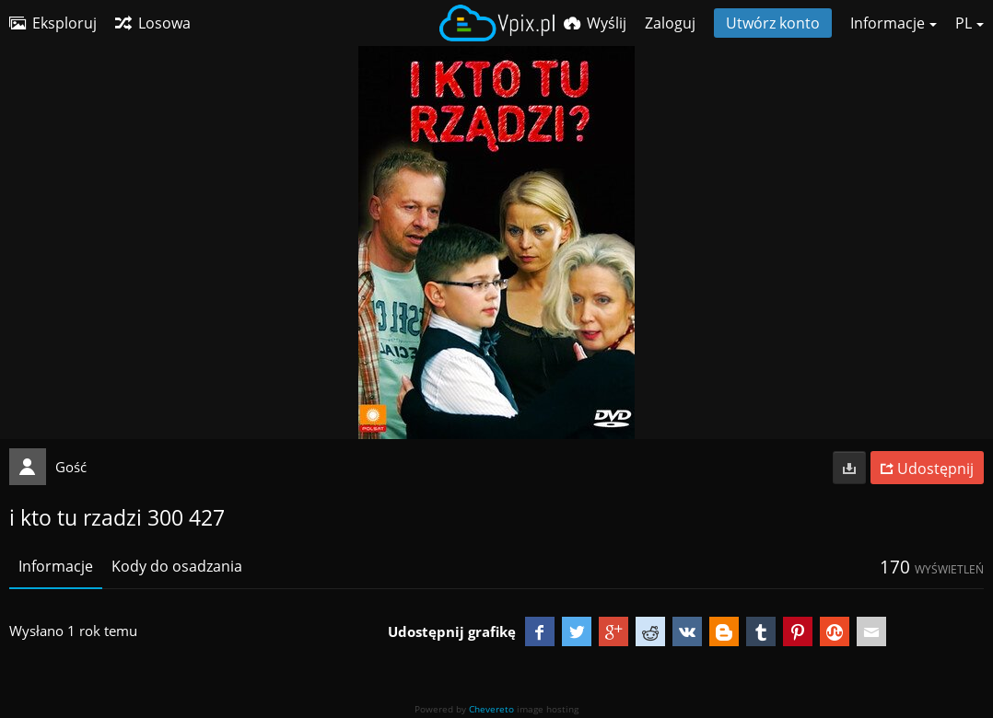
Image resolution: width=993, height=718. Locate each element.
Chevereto (491, 708)
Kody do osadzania (176, 566)
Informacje (55, 566)
